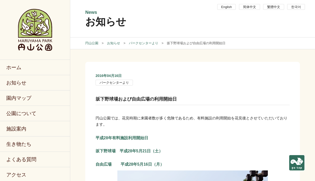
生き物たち (18, 144)
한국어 (296, 7)
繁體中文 (273, 7)
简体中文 (249, 7)
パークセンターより (114, 82)
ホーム (13, 67)
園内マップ (18, 98)
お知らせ (16, 82)
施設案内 (16, 128)
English (226, 7)
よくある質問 (21, 159)
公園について (21, 113)
